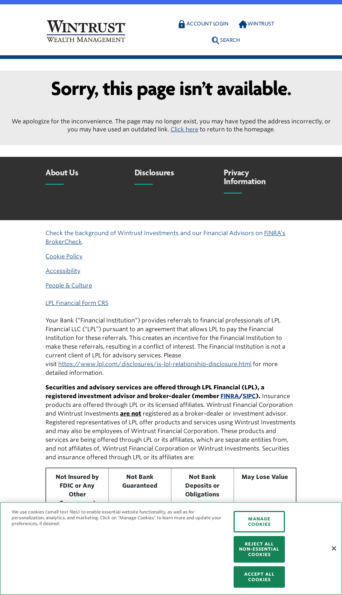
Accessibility (62, 270)
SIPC (249, 396)
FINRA (229, 396)
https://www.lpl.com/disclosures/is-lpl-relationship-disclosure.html (154, 364)
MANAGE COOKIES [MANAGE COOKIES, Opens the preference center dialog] (259, 521)
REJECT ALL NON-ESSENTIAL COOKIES (259, 549)
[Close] (334, 548)
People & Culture (68, 285)
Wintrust (260, 24)
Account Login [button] (207, 24)
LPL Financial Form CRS (76, 303)
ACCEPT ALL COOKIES (259, 576)
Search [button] (230, 40)
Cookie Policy (64, 256)
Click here (184, 129)
